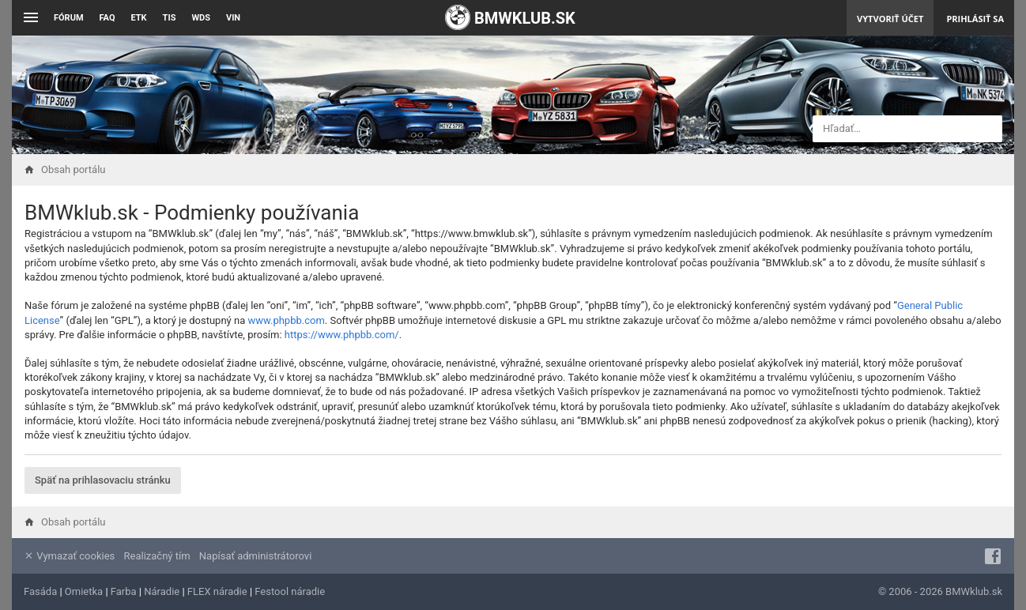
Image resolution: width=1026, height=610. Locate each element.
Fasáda (40, 591)
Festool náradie (290, 591)
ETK (139, 18)
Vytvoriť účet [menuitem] (890, 18)
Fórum (69, 18)
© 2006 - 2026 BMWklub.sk (940, 591)
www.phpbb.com (285, 320)
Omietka (84, 591)
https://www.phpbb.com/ (342, 335)
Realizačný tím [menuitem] (157, 556)
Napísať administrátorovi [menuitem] (255, 556)
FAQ (107, 18)
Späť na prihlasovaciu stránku (103, 480)
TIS (169, 18)
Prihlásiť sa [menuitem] (975, 18)
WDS (200, 18)
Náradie (161, 591)
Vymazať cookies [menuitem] (69, 556)
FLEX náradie (217, 591)
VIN (233, 18)
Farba (124, 591)
